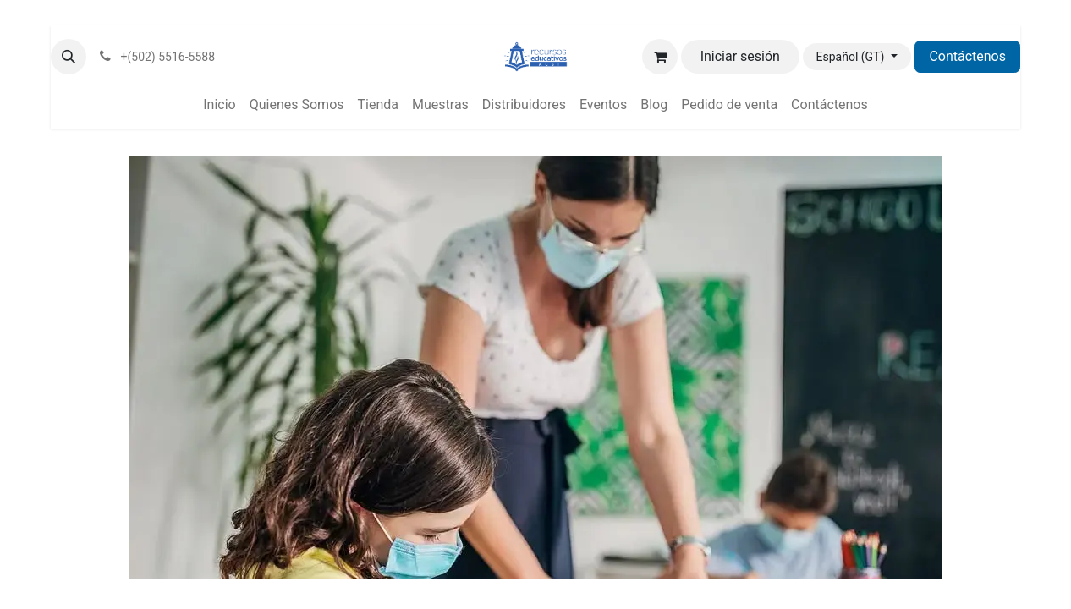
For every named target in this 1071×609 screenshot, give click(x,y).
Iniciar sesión (740, 56)
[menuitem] (219, 105)
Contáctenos (967, 56)
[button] (68, 56)
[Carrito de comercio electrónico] (660, 56)
